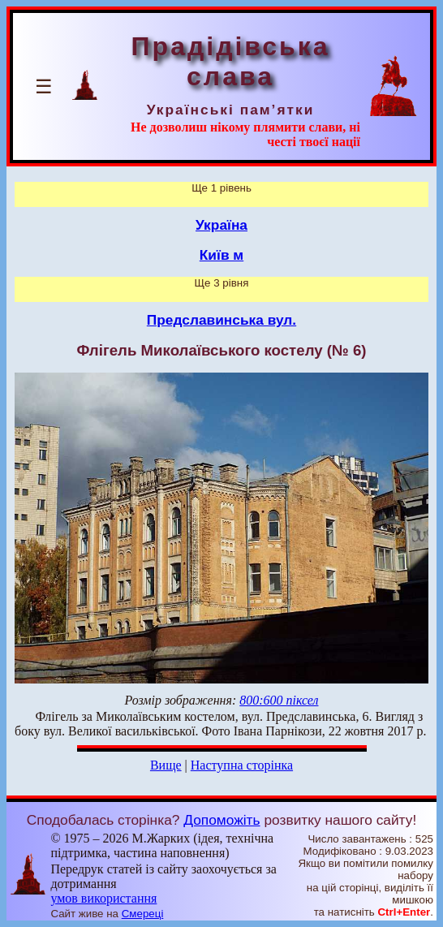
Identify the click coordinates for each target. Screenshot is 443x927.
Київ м (221, 255)
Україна (221, 225)
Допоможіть (221, 820)
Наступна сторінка (242, 765)
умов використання (103, 898)
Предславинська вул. (221, 320)
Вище (166, 765)
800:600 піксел (278, 700)
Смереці (143, 914)
